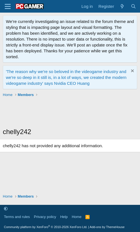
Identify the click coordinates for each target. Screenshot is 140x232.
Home (76, 217)
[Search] (133, 6)
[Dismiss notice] (131, 71)
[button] (6, 209)
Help (64, 217)
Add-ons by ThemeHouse (107, 227)
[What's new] (122, 6)
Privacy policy (45, 217)
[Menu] (7, 6)
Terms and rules (17, 217)
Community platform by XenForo (45, 227)
